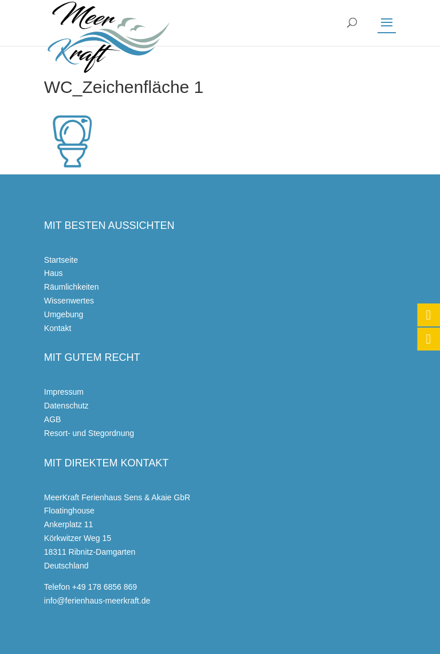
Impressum (64, 391)
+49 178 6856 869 (104, 586)
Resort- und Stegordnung (89, 433)
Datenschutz (66, 405)
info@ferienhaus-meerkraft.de (97, 600)
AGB (52, 419)
